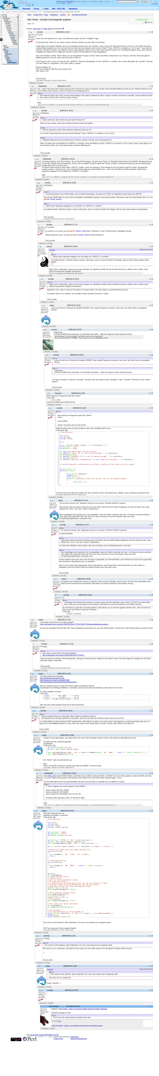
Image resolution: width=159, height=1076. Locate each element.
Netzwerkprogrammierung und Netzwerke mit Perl (61, 12)
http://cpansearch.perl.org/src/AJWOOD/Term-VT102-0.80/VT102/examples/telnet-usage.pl (74, 636)
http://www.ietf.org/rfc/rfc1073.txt (52, 690)
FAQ (59, 9)
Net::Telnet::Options (53, 200)
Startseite (26, 9)
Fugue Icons (58, 1073)
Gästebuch (73, 9)
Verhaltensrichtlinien (79, 15)
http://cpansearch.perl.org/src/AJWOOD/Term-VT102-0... (63, 667)
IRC (63, 9)
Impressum (75, 1071)
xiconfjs (52, 250)
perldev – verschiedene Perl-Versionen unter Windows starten (83, 1060)
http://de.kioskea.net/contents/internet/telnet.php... (59, 694)
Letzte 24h (37, 15)
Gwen (59, 1055)
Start (3, 12)
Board (8, 12)
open (38, 29)
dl (53, 398)
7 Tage (45, 15)
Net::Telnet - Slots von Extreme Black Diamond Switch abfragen (83, 1044)
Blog (45, 9)
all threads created (44, 1069)
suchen (63, 15)
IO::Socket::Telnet (78, 232)
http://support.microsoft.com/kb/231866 (54, 692)
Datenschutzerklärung (79, 1073)
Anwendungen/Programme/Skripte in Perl (27, 12)
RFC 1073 (52, 790)
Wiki (53, 9)
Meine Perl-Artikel (57, 1060)
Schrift (155, 4)
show (50, 29)
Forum (36, 9)
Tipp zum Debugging (65, 1)
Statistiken (54, 15)
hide (34, 29)
